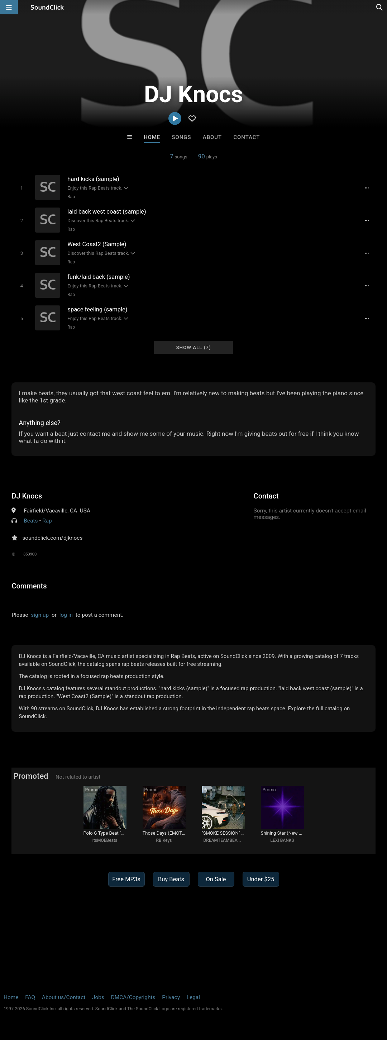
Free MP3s (126, 879)
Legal (193, 997)
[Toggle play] (21, 188)
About (212, 137)
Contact (246, 137)
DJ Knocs (26, 496)
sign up (40, 615)
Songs (181, 137)
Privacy (171, 997)
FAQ (30, 997)
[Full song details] (367, 188)
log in (66, 615)
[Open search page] (380, 7)
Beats (31, 520)
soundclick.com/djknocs (52, 538)
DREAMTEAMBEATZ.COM (228, 840)
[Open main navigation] (9, 7)
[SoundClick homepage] (47, 7)
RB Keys (164, 840)
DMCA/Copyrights (133, 997)
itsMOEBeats (104, 840)
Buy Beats (171, 879)
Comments (29, 586)
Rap (71, 196)
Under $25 (260, 879)
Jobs (98, 997)
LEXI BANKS (282, 840)
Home (152, 137)
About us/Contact (63, 997)
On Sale (216, 879)
